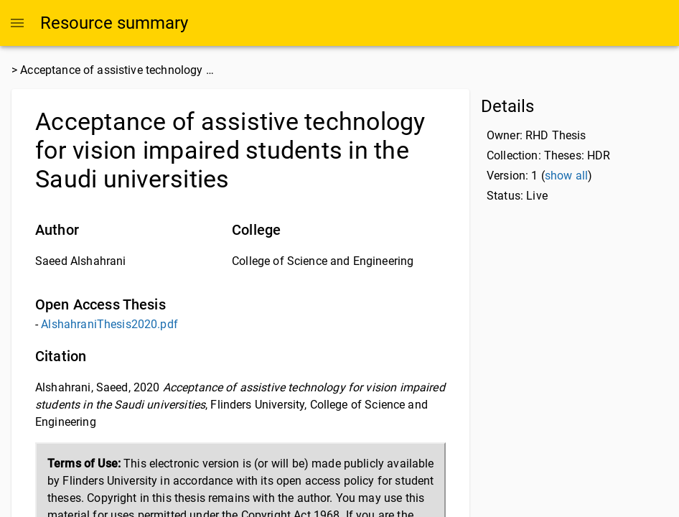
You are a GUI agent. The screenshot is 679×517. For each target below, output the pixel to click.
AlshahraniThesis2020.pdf (109, 324)
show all (566, 175)
